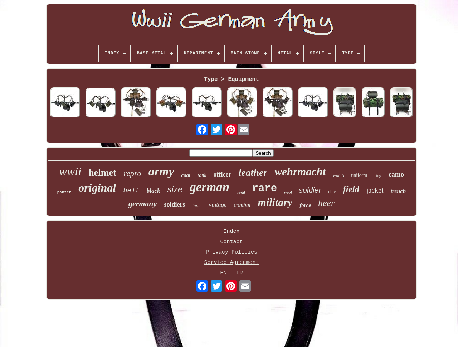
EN (223, 273)
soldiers (174, 204)
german (209, 187)
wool (288, 192)
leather (252, 172)
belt (131, 190)
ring (377, 175)
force (305, 205)
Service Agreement (231, 263)
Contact (231, 242)
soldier (310, 190)
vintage (217, 204)
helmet (102, 172)
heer (326, 203)
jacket (375, 190)
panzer (64, 192)
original (97, 187)
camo (396, 174)
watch (338, 175)
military (275, 202)
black (153, 190)
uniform (359, 175)
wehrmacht (300, 171)
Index (231, 231)
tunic (196, 205)
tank (202, 175)
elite (332, 191)
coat (185, 175)
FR (240, 273)
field (351, 189)
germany (142, 203)
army (161, 171)
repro (132, 173)
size (175, 189)
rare (264, 188)
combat (242, 205)
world (241, 192)
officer (222, 174)
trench (398, 191)
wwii (70, 171)
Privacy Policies (231, 252)
